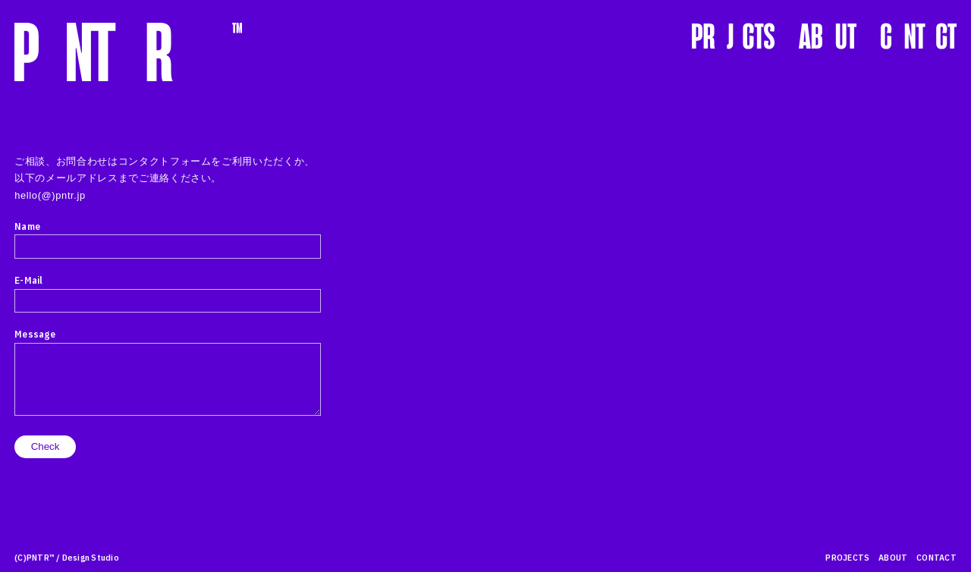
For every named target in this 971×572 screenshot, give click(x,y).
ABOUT (892, 557)
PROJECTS (847, 557)
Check (51, 446)
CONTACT (936, 557)
